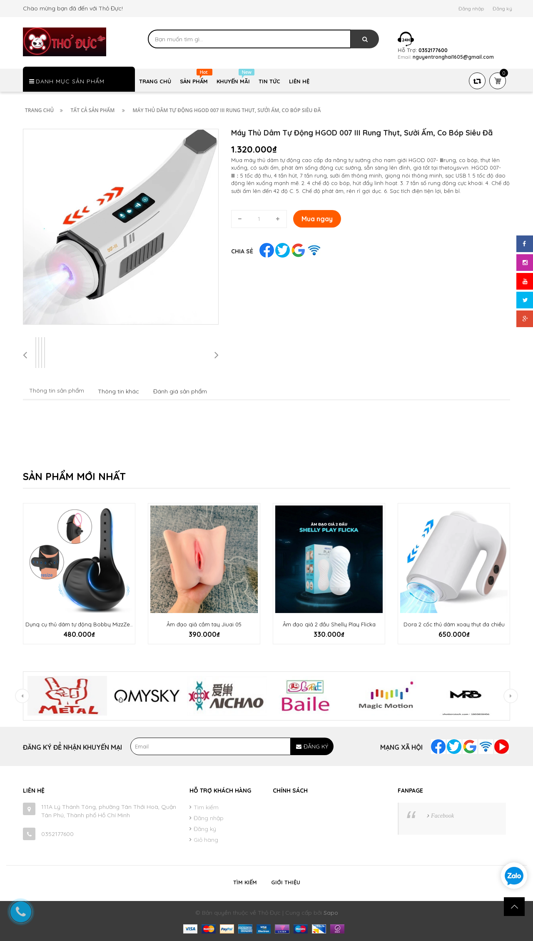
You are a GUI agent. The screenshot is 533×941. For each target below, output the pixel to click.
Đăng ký (502, 8)
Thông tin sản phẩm (56, 390)
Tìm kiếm (206, 807)
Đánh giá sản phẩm (180, 391)
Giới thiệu (285, 882)
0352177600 (57, 834)
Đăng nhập (471, 8)
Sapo (331, 912)
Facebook (442, 816)
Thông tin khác (118, 391)
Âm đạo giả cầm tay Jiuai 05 (204, 624)
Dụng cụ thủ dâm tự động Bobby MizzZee (79, 624)
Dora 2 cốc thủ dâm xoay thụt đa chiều (454, 624)
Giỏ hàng (206, 839)
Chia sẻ (242, 251)
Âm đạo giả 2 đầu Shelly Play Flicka (329, 624)
